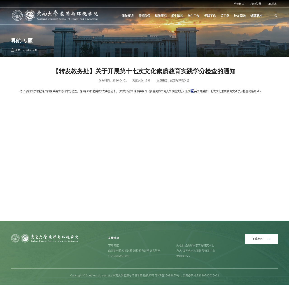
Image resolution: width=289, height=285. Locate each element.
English (272, 3)
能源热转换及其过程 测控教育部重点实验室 (134, 250)
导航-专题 (31, 50)
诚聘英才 (256, 15)
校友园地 (240, 15)
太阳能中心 (183, 256)
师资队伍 (144, 15)
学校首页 (238, 3)
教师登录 (255, 3)
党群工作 (210, 15)
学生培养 (177, 15)
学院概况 (128, 15)
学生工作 (193, 15)
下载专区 (113, 245)
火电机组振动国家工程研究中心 (195, 245)
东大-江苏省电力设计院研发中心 (195, 250)
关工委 (224, 15)
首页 (18, 50)
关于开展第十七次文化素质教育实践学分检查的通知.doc (228, 91)
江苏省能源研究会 (119, 256)
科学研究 (161, 15)
